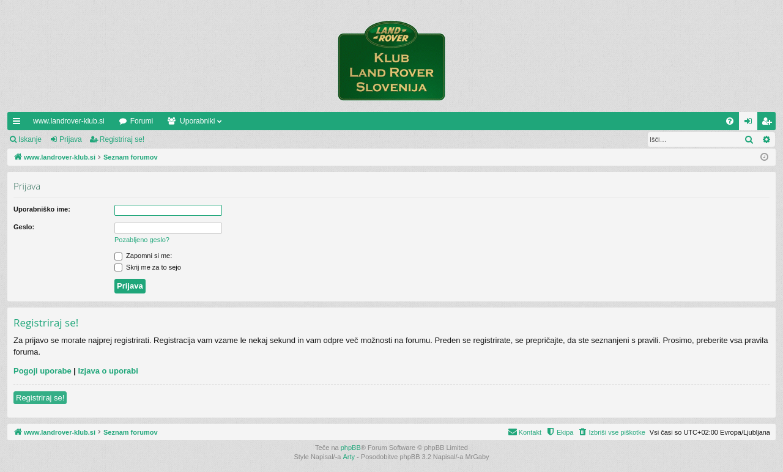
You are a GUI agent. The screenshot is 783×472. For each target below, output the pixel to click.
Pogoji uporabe (42, 370)
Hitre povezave (19, 123)
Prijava (70, 139)
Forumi (141, 121)
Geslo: (23, 226)
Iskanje (30, 139)
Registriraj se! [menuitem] (769, 123)
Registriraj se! (122, 139)
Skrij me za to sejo (147, 267)
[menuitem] (730, 121)
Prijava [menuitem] (750, 123)
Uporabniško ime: (41, 209)
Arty (349, 456)
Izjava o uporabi (108, 370)
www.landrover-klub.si (69, 121)
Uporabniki (197, 121)
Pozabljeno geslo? (141, 239)
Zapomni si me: (143, 255)
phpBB (351, 447)
